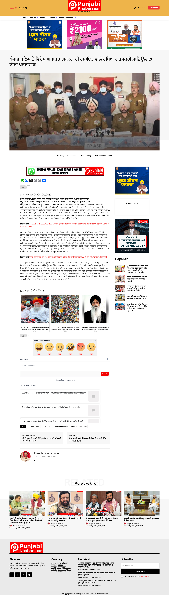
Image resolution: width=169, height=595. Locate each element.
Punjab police (46, 424)
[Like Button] (23, 187)
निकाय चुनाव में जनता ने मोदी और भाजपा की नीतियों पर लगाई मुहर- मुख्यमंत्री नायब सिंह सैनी (136, 288)
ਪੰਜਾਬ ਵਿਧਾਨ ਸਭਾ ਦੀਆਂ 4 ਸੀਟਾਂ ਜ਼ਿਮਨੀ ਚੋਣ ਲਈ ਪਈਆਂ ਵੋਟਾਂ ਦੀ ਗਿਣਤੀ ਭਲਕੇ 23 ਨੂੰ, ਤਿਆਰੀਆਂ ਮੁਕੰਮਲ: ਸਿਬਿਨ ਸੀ (68, 255)
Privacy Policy (145, 574)
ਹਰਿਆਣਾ (80, 575)
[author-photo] (10, 524)
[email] (140, 563)
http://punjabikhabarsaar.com (45, 455)
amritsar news (33, 424)
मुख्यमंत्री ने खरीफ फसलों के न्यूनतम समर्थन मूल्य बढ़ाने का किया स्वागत (137, 297)
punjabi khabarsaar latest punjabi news (71, 424)
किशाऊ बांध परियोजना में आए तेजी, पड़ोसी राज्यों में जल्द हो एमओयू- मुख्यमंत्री (137, 279)
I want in (140, 570)
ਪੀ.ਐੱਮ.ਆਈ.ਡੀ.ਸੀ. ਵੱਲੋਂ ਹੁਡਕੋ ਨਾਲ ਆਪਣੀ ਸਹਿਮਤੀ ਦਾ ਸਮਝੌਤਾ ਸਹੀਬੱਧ (41, 437)
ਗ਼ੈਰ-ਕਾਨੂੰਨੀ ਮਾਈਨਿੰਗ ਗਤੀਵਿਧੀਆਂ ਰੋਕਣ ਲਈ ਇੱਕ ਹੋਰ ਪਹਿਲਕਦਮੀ (87, 437)
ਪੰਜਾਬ (79, 568)
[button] (23, 8)
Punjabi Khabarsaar (68, 156)
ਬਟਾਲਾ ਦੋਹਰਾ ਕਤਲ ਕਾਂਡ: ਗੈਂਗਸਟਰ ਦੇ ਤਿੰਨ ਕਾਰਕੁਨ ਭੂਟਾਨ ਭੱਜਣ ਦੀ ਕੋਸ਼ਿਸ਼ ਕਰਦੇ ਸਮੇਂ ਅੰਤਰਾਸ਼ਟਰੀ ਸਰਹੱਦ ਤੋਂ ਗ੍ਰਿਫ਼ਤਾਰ (137, 307)
